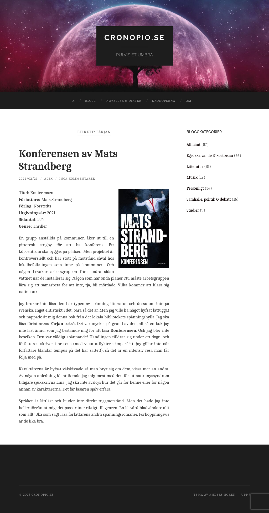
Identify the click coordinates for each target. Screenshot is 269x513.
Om (188, 101)
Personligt (195, 188)
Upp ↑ (245, 494)
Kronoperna (163, 101)
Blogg (90, 101)
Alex (48, 178)
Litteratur (195, 166)
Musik (192, 177)
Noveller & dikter (124, 101)
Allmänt (193, 144)
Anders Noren (222, 494)
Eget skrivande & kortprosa (210, 155)
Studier (193, 210)
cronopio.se (134, 37)
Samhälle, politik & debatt (209, 199)
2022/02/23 (28, 178)
